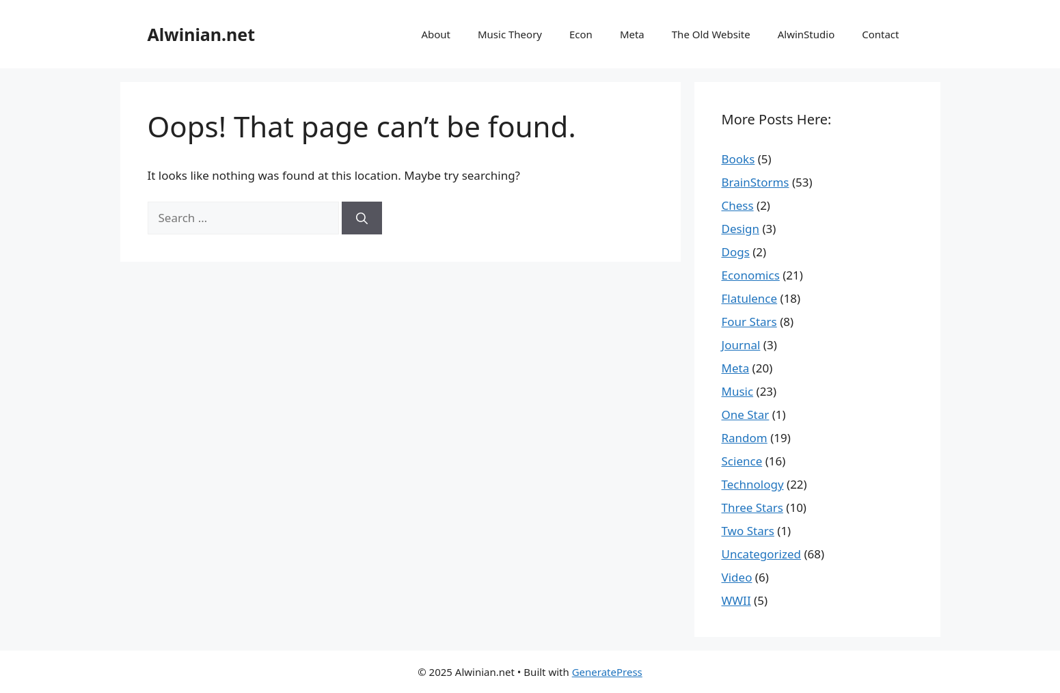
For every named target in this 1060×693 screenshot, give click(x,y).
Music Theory (510, 34)
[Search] (362, 218)
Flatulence (750, 298)
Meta (632, 34)
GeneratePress (607, 672)
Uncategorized (762, 554)
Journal (741, 345)
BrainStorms (755, 182)
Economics (751, 275)
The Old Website (711, 34)
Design (741, 228)
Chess (738, 205)
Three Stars (752, 507)
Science (742, 461)
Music (738, 391)
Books (738, 159)
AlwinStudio (806, 34)
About (435, 34)
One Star (746, 414)
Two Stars (748, 531)
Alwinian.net (202, 34)
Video (737, 577)
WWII (736, 600)
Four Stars (749, 321)
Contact (880, 34)
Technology (753, 484)
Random (744, 438)
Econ (581, 34)
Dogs (736, 252)
